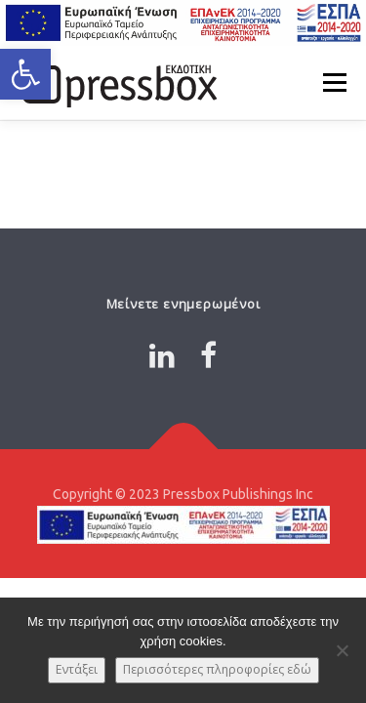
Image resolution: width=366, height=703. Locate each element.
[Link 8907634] (208, 355)
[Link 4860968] (162, 355)
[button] (25, 74)
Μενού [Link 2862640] (334, 82)
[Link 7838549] (117, 82)
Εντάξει (77, 669)
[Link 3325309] (183, 448)
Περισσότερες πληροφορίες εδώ (217, 669)
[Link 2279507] (183, 23)
